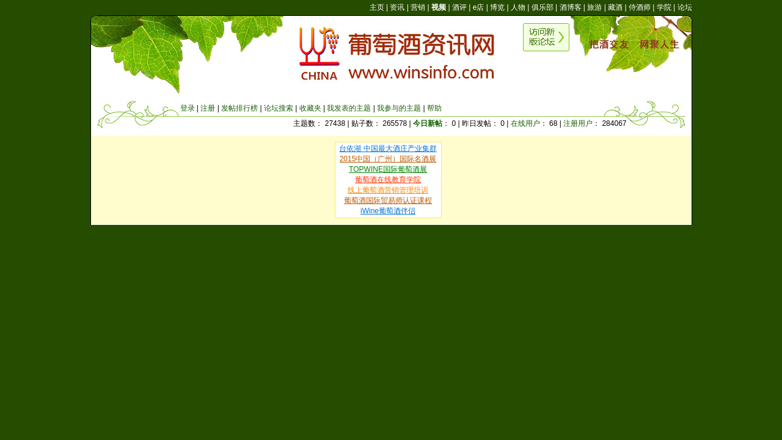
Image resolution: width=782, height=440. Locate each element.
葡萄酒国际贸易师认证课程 (388, 200)
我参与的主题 (399, 108)
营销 (418, 7)
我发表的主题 (349, 108)
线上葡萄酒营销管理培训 (388, 190)
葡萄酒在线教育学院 (388, 179)
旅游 (594, 7)
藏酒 (615, 7)
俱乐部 (543, 7)
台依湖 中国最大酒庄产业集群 (387, 148)
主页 (377, 7)
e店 (478, 7)
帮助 (434, 108)
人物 (518, 7)
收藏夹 (310, 108)
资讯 (397, 7)
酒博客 (571, 7)
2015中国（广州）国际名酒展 (388, 159)
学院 (664, 7)
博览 (497, 7)
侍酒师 (640, 7)
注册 (207, 108)
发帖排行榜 (239, 108)
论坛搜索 (278, 108)
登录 (187, 108)
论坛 (685, 7)
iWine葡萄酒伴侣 (387, 211)
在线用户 (525, 123)
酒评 (459, 7)
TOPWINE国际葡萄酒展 (388, 169)
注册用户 (578, 123)
